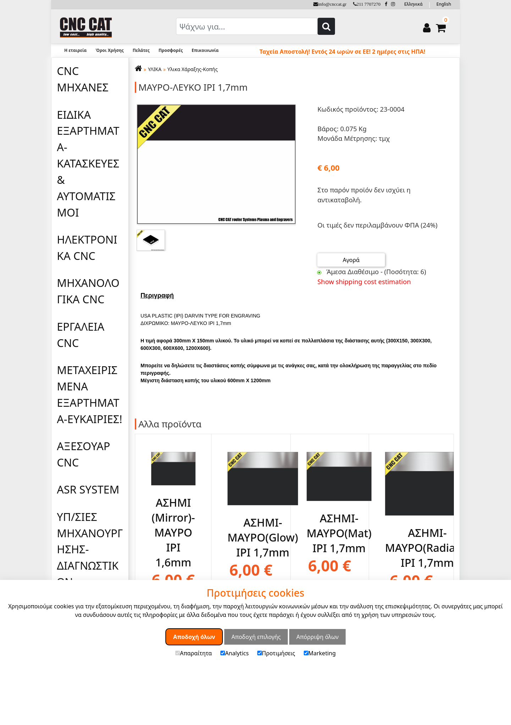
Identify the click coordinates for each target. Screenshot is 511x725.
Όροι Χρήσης (109, 50)
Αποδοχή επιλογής (256, 637)
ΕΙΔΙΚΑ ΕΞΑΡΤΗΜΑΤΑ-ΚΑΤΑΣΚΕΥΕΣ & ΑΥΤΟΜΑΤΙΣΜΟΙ (88, 163)
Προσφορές (171, 50)
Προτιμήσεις (276, 653)
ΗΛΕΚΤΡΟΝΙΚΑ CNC (87, 247)
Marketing (320, 653)
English (443, 4)
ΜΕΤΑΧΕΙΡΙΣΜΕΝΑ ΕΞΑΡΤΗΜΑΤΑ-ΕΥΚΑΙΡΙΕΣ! (89, 394)
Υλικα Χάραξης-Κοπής (192, 69)
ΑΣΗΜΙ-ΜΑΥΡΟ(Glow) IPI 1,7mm (262, 537)
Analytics (234, 653)
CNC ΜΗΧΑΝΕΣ (83, 79)
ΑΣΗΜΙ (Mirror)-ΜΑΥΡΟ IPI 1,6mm (173, 532)
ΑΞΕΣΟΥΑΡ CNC (83, 454)
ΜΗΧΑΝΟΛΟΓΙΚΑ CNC (88, 290)
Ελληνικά (413, 4)
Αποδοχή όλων (194, 637)
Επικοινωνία (205, 50)
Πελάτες (141, 50)
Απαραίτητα (193, 653)
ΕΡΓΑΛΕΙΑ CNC (80, 334)
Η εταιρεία (75, 50)
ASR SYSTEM (88, 489)
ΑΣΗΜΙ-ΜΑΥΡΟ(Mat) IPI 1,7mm (339, 532)
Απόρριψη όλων (317, 637)
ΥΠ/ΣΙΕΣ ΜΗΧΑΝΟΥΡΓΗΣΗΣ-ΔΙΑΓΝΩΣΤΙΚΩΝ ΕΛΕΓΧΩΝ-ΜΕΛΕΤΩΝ (90, 565)
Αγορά (351, 260)
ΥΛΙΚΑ (154, 69)
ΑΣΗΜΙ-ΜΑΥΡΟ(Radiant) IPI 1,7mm (427, 547)
